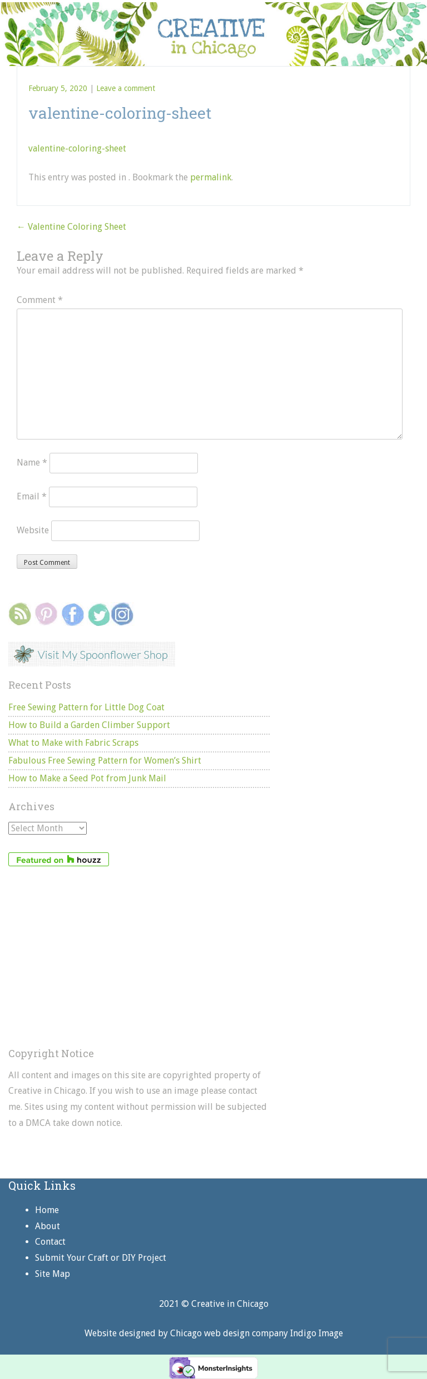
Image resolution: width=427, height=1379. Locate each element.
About (47, 1226)
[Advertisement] (139, 957)
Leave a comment (125, 88)
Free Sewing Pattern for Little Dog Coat (86, 707)
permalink (210, 177)
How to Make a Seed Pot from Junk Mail (87, 778)
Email (32, 496)
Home (47, 1210)
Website (33, 530)
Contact (50, 1241)
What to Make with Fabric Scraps (73, 743)
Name (32, 462)
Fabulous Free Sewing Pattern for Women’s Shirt (104, 760)
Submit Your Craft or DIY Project (100, 1257)
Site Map (52, 1274)
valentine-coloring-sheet (77, 148)
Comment (40, 300)
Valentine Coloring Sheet (71, 226)
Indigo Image (316, 1333)
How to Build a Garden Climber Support (89, 725)
